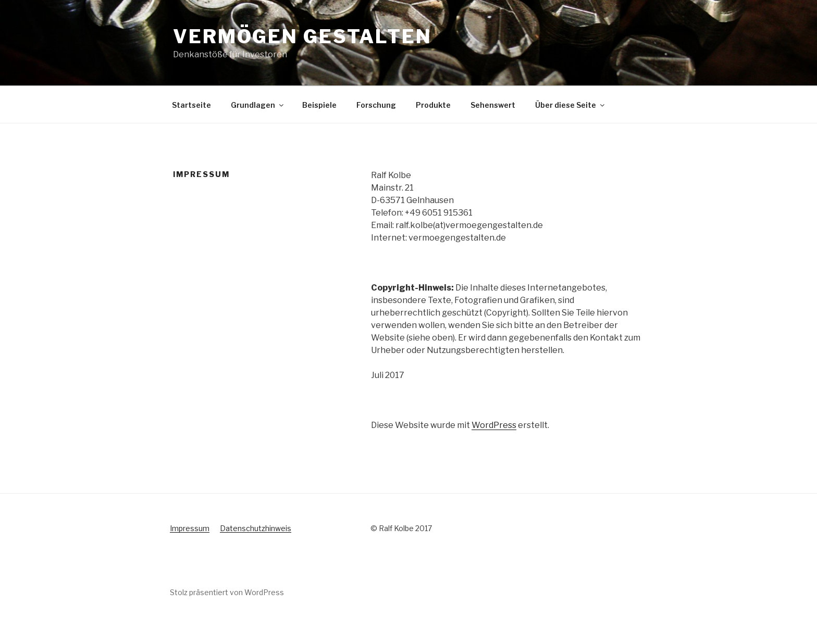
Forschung (376, 104)
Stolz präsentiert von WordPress (227, 592)
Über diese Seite (570, 104)
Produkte (433, 104)
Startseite (191, 104)
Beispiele (319, 104)
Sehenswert (493, 104)
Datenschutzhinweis (255, 528)
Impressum (189, 528)
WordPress (494, 425)
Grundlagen (258, 104)
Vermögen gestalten (302, 36)
